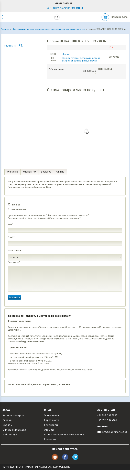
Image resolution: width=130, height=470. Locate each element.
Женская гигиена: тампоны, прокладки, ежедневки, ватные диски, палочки (81, 59)
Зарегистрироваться (72, 8)
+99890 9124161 (107, 420)
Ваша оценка (15, 250)
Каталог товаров (13, 415)
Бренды (7, 425)
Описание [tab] (12, 171)
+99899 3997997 (63, 4)
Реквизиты (51, 425)
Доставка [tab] (46, 171)
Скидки (7, 420)
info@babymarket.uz (112, 432)
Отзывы (49, 429)
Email (11, 237)
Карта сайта (51, 420)
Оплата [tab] (60, 171)
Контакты (50, 439)
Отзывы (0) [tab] (29, 171)
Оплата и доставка (14, 429)
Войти (53, 8)
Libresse (66, 54)
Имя (10, 224)
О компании (51, 415)
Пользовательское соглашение (64, 434)
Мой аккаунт (11, 434)
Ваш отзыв (14, 262)
